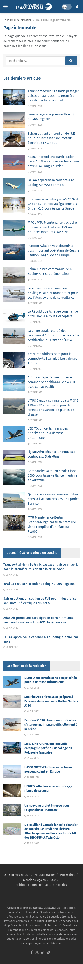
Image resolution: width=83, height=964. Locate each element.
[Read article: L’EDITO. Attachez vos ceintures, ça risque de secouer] (12, 790)
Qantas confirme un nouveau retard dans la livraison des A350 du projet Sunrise (53, 499)
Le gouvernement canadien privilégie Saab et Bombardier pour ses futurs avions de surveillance (53, 293)
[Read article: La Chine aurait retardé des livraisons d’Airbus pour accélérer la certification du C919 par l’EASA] (14, 336)
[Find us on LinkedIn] (42, 952)
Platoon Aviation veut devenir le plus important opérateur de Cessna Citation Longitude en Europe (53, 250)
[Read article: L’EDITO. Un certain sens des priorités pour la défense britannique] (14, 434)
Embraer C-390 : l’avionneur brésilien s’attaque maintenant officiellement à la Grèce (50, 724)
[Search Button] (71, 60)
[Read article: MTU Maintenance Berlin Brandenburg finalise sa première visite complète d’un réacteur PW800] (14, 523)
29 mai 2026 (35, 106)
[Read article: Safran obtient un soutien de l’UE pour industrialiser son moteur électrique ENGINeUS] (14, 139)
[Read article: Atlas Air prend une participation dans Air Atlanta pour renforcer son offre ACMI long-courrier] (14, 162)
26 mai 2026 (35, 462)
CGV (53, 880)
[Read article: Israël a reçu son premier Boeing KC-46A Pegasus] (14, 120)
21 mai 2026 (31, 758)
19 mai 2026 (31, 796)
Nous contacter (45, 874)
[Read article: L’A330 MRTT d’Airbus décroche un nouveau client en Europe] (12, 771)
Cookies (61, 884)
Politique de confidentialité (33, 884)
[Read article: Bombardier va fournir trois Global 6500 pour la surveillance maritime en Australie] (14, 477)
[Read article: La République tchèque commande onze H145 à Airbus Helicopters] (14, 317)
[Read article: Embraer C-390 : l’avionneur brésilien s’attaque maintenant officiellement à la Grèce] (12, 724)
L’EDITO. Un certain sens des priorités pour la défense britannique (48, 433)
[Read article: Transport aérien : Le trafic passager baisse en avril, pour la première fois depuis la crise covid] (14, 97)
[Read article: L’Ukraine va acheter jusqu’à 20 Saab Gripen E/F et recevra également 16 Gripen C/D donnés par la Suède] (14, 205)
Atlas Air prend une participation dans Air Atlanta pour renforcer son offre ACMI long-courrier (53, 161)
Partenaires (67, 874)
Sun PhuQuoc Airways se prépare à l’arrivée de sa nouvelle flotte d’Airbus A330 (51, 701)
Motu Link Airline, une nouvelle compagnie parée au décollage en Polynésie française (48, 748)
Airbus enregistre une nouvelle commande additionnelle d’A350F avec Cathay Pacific (51, 382)
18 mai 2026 (31, 843)
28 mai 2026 (35, 190)
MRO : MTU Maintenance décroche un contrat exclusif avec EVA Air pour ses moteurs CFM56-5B (52, 227)
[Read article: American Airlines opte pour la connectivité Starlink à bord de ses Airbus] (14, 360)
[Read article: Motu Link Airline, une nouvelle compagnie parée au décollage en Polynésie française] (12, 748)
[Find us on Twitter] (37, 952)
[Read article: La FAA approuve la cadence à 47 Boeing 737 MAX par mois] (14, 186)
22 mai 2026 (31, 711)
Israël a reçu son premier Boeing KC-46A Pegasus (39, 584)
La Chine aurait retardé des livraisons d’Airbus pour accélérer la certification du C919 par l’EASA (53, 335)
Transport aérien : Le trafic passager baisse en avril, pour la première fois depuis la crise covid (53, 95)
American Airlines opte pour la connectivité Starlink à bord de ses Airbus (52, 358)
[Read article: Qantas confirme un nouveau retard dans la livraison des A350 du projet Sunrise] (14, 500)
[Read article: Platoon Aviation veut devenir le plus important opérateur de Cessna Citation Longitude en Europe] (14, 252)
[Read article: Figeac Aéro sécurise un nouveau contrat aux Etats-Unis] (14, 458)
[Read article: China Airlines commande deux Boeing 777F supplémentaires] (14, 275)
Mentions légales (34, 880)
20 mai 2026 (31, 777)
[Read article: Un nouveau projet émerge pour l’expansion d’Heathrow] (12, 810)
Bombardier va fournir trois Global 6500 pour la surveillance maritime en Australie (52, 475)
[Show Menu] (5, 6)
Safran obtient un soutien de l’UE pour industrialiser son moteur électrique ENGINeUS (51, 138)
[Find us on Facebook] (32, 952)
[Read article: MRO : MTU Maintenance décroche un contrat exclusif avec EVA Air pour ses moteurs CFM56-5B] (14, 228)
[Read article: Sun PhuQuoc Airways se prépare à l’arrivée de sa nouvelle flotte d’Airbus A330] (12, 701)
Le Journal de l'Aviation (17, 20)
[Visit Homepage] (34, 6)
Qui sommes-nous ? (17, 874)
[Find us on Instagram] (48, 952)
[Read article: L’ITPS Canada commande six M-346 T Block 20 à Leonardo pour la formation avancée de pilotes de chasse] (14, 406)
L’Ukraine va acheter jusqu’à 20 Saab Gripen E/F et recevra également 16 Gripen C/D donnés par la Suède (53, 203)
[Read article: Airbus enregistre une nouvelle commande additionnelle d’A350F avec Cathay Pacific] (14, 383)
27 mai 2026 (35, 303)
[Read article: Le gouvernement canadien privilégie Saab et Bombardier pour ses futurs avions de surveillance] (14, 294)
